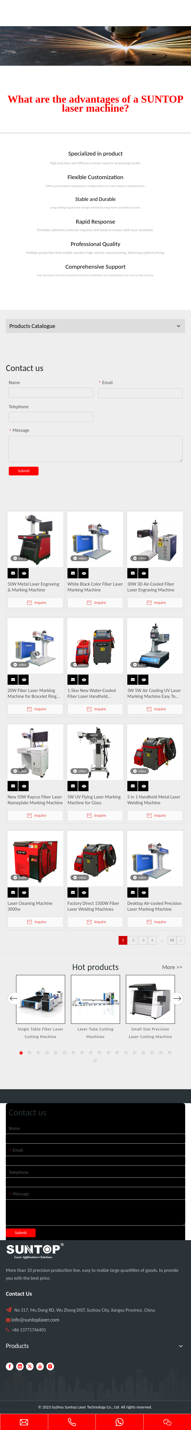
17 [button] (161, 1053)
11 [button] (109, 1053)
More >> (172, 967)
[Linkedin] (20, 1366)
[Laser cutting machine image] (95, 46)
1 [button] (21, 1053)
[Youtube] (40, 1366)
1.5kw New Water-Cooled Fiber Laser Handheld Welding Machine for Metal (93, 693)
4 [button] (47, 1053)
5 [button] (56, 1053)
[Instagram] (50, 1366)
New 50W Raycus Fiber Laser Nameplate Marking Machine (35, 799)
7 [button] (74, 1053)
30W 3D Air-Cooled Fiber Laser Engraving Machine (150, 587)
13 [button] (126, 1053)
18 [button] (170, 1053)
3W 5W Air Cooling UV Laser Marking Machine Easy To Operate (154, 693)
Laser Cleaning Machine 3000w (30, 906)
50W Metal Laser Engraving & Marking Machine (33, 587)
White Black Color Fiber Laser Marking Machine (95, 587)
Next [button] (176, 1019)
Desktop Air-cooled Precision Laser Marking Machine (154, 906)
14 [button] (135, 1053)
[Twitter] (30, 1366)
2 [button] (30, 1053)
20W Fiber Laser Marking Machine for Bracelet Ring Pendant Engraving (32, 693)
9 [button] (91, 1053)
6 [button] (65, 1053)
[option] (40, 1007)
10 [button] (100, 1053)
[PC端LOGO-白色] (35, 1251)
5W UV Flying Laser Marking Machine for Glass (94, 799)
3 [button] (38, 1053)
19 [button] (95, 1061)
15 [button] (144, 1053)
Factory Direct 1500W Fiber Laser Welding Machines (93, 906)
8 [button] (82, 1053)
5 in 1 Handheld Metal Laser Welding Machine (153, 799)
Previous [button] (14, 1019)
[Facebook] (9, 1366)
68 (172, 940)
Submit (23, 470)
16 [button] (152, 1053)
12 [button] (117, 1053)
